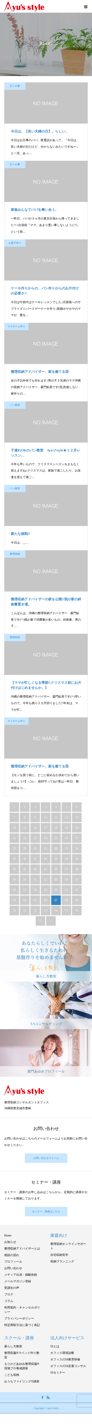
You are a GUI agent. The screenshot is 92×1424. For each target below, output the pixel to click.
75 (66, 910)
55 (76, 879)
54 (66, 879)
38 (45, 858)
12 (66, 817)
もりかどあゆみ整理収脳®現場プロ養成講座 (21, 1366)
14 (14, 827)
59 (45, 889)
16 (35, 827)
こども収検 (11, 1374)
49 (14, 879)
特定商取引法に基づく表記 (22, 1325)
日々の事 (15, 85)
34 (76, 848)
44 (35, 869)
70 (14, 910)
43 (24, 869)
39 (56, 858)
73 (45, 910)
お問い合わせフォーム (46, 1158)
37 (35, 858)
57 (24, 889)
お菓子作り (14, 242)
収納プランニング (62, 1261)
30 (35, 848)
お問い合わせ (13, 1268)
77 (40, 921)
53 (56, 879)
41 (76, 858)
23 (35, 838)
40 (66, 858)
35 (14, 858)
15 (24, 827)
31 (45, 848)
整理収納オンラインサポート (68, 1246)
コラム (8, 1301)
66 (45, 900)
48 (76, 869)
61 (66, 889)
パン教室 (15, 404)
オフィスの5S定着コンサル (68, 1366)
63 (14, 900)
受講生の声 (11, 1287)
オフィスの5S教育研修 (65, 1359)
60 (56, 889)
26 (66, 838)
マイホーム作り (16, 326)
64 (24, 900)
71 (24, 910)
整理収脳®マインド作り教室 (21, 1355)
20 (76, 827)
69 (76, 900)
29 (24, 848)
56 (14, 889)
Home (7, 1235)
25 (56, 838)
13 (76, 817)
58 (35, 889)
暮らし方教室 (13, 1346)
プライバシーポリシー (19, 1318)
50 (24, 879)
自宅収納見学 (59, 1254)
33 (66, 848)
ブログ (8, 1294)
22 (24, 838)
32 (56, 848)
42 (14, 869)
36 (24, 858)
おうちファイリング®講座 (21, 1381)
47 (66, 869)
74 (56, 910)
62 (76, 889)
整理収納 (15, 553)
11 (56, 817)
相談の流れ (11, 1255)
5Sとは (54, 1346)
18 (56, 827)
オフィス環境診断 (62, 1353)
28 (14, 848)
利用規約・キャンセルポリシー (22, 1310)
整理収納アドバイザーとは (22, 1248)
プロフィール (13, 1261)
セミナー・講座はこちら (46, 1211)
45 (45, 869)
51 (35, 879)
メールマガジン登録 (17, 1281)
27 (76, 838)
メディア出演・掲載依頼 (20, 1274)
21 (14, 838)
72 (35, 910)
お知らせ (10, 1242)
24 (45, 838)
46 (56, 869)
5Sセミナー (57, 1372)
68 (66, 900)
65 (35, 900)
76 (76, 910)
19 (66, 827)
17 (45, 827)
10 (45, 817)
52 (45, 879)
